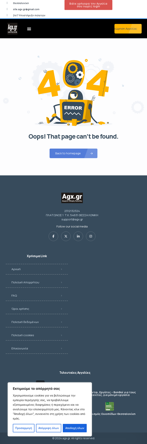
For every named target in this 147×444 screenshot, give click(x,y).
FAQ (14, 296)
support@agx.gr (72, 219)
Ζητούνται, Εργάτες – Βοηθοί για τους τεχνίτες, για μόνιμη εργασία (109, 393)
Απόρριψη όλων (48, 428)
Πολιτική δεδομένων (25, 322)
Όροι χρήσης (20, 309)
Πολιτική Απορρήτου (25, 282)
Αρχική (16, 269)
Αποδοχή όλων (74, 428)
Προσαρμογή (23, 428)
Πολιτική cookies (22, 335)
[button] (29, 28)
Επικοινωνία (19, 348)
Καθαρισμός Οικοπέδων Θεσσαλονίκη (110, 414)
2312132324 (72, 211)
